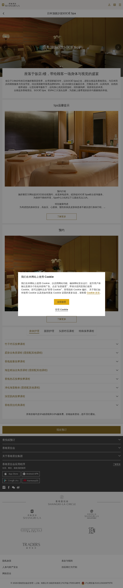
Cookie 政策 (93, 292)
